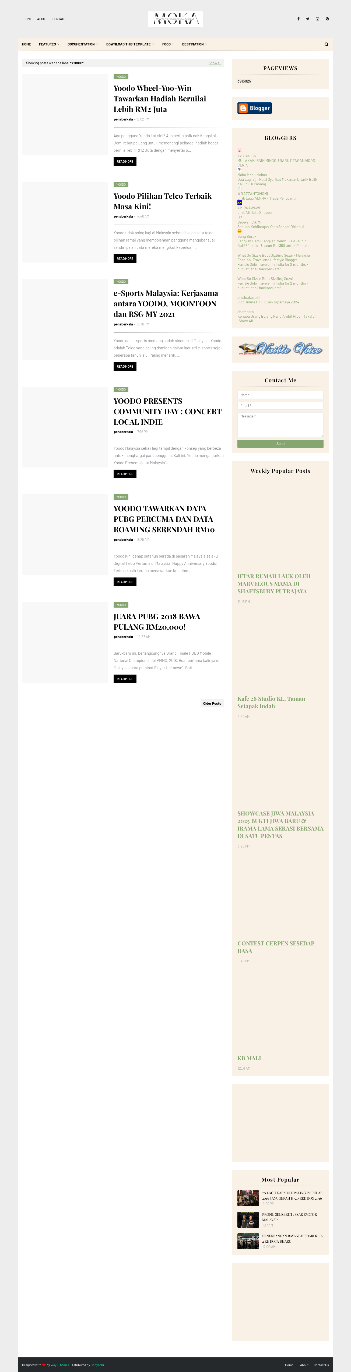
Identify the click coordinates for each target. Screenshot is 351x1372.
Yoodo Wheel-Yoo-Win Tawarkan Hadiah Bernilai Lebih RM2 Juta (160, 98)
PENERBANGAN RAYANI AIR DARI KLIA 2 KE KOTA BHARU (292, 1238)
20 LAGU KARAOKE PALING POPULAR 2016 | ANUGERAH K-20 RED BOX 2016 (292, 1195)
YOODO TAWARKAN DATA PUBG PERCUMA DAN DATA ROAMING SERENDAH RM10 (164, 518)
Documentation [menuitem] (81, 44)
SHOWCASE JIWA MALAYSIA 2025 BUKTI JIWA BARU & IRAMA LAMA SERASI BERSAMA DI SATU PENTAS (280, 824)
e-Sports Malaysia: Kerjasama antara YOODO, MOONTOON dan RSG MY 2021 (166, 303)
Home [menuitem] (26, 44)
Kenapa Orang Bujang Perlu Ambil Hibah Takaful (276, 316)
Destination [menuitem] (193, 44)
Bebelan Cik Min (250, 222)
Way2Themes (60, 1365)
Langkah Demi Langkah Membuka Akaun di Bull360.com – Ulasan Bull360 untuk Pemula (272, 243)
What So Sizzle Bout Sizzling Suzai (265, 278)
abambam (245, 311)
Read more (125, 161)
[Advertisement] (280, 1123)
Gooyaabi (97, 1365)
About (42, 19)
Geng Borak (246, 236)
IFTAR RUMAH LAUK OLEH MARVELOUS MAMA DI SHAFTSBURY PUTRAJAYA (274, 583)
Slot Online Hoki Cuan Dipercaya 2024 (268, 302)
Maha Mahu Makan (252, 174)
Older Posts (212, 703)
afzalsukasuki (248, 297)
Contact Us (321, 1365)
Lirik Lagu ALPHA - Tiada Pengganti (266, 198)
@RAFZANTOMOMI (252, 193)
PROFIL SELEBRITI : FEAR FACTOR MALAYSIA (289, 1217)
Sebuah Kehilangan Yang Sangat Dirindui (270, 226)
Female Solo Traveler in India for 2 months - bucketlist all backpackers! (272, 266)
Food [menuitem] (166, 44)
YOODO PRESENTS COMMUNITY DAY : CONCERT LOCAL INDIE (168, 411)
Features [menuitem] (47, 44)
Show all (215, 63)
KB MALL (249, 1058)
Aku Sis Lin (246, 156)
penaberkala (123, 119)
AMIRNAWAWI (248, 207)
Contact (59, 19)
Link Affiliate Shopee (254, 212)
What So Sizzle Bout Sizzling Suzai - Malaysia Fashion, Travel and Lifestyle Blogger (273, 257)
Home (27, 19)
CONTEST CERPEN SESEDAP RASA (275, 946)
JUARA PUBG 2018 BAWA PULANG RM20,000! (157, 621)
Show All (246, 320)
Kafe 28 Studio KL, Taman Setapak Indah (271, 702)
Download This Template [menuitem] (128, 44)
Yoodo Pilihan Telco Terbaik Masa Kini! (163, 201)
